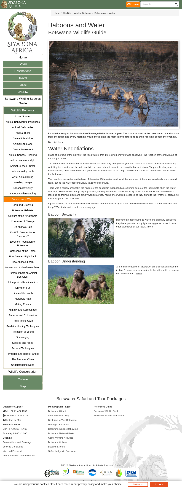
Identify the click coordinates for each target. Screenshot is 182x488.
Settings (138, 484)
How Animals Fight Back (22, 256)
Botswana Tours (56, 446)
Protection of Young (23, 331)
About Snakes (23, 116)
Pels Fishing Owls (23, 320)
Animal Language (23, 144)
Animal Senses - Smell (23, 166)
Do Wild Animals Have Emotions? (22, 234)
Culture (23, 379)
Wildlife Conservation (22, 371)
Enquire (133, 4)
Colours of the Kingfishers (22, 215)
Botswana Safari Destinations (109, 415)
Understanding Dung (22, 364)
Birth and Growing (23, 204)
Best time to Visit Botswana (62, 420)
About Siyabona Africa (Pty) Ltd (19, 455)
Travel (22, 78)
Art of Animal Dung (22, 177)
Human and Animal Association (22, 267)
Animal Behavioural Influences (23, 121)
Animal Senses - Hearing (23, 155)
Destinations (22, 71)
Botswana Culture (57, 442)
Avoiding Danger (23, 182)
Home (23, 57)
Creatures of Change (22, 221)
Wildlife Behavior (22, 110)
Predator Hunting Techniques (22, 326)
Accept (159, 484)
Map (23, 386)
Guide (23, 85)
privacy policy (86, 484)
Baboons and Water (23, 199)
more (150, 226)
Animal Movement (23, 149)
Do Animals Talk (23, 227)
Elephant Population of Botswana (22, 243)
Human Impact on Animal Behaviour (23, 275)
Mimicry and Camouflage (23, 309)
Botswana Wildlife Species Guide (23, 101)
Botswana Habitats (22, 210)
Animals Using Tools (22, 171)
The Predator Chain (23, 359)
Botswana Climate (57, 411)
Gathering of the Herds (23, 251)
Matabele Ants (23, 298)
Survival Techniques (23, 348)
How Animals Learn (23, 262)
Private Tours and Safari (108, 465)
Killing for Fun (22, 287)
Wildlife (23, 92)
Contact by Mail (13, 420)
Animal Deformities (22, 127)
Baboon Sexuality (23, 188)
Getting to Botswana (58, 424)
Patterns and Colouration (23, 315)
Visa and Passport (12, 451)
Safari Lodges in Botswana (62, 451)
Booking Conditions (13, 446)
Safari (23, 64)
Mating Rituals (23, 304)
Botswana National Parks (61, 433)
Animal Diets (23, 133)
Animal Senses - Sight (22, 160)
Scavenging (22, 337)
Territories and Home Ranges (22, 353)
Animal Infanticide (23, 138)
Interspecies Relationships (23, 282)
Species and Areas (22, 342)
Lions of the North (23, 293)
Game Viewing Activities (60, 437)
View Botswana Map (58, 415)
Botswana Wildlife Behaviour (63, 429)
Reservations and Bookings (17, 442)
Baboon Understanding (23, 193)
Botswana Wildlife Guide (106, 411)
